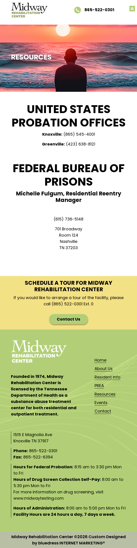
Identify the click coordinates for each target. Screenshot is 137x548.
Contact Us (68, 319)
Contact (103, 411)
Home (100, 360)
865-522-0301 (94, 10)
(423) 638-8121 (80, 144)
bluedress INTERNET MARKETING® (71, 543)
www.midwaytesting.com (38, 498)
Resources (105, 394)
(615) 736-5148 (68, 219)
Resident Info (107, 377)
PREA (99, 385)
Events (101, 402)
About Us (104, 368)
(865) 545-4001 (79, 134)
